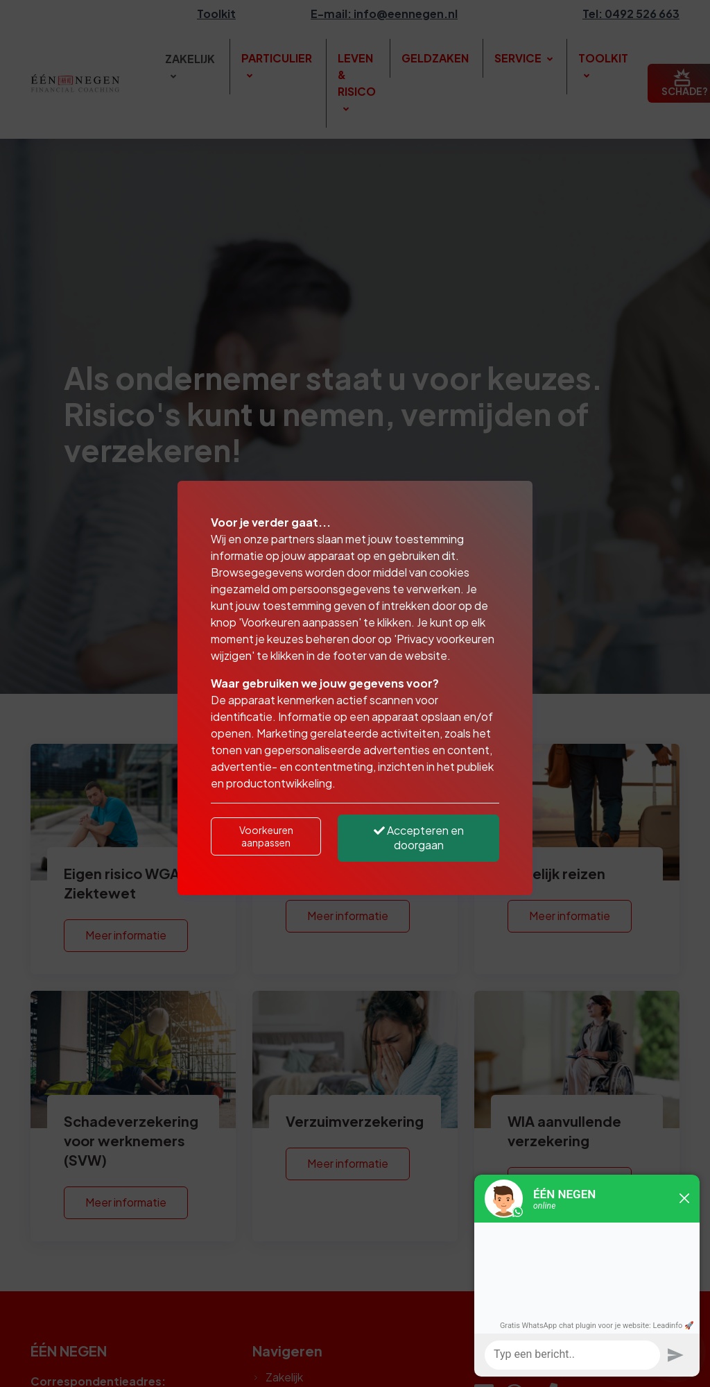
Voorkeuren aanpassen (266, 836)
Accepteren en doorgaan (419, 837)
